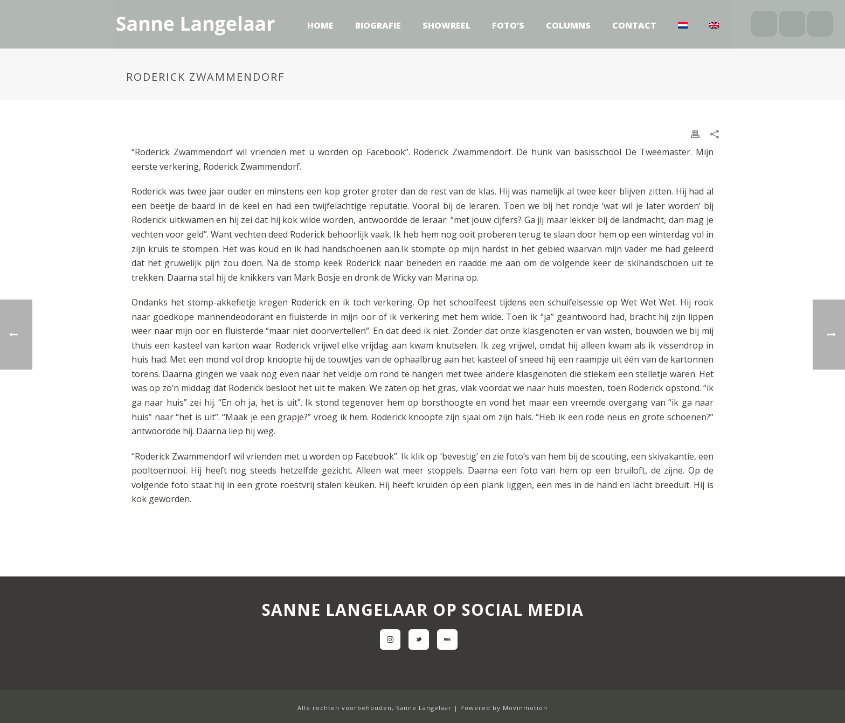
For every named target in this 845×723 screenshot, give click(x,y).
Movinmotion (525, 708)
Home (320, 25)
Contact (634, 25)
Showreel (446, 25)
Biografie (378, 25)
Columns (568, 25)
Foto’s (508, 25)
